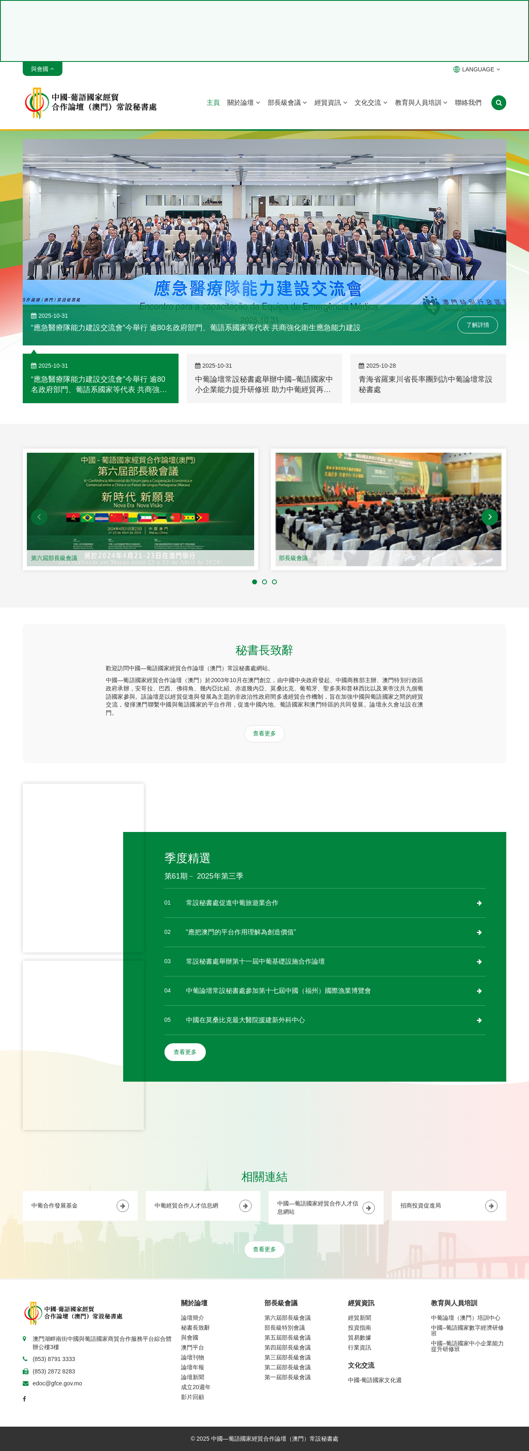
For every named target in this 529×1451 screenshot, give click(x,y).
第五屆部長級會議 (287, 1337)
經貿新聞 (359, 1317)
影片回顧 (192, 1397)
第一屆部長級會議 (287, 1377)
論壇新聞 (192, 1377)
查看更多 (264, 733)
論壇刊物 (192, 1357)
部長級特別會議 (284, 1327)
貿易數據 (359, 1337)
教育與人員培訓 (421, 102)
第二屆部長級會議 (287, 1367)
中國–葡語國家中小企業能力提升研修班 (467, 1346)
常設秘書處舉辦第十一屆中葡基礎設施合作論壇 (255, 961)
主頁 (213, 102)
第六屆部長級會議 (54, 558)
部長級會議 (287, 102)
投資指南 (359, 1327)
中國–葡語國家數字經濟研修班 (467, 1330)
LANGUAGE (476, 69)
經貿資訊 (331, 102)
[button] (39, 517)
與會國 (189, 1337)
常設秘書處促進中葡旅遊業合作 (232, 902)
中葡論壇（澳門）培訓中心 (465, 1317)
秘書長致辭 (195, 1327)
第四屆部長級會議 (287, 1347)
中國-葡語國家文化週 (375, 1380)
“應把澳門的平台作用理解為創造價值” (241, 932)
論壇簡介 (192, 1317)
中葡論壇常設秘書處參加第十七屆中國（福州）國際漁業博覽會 (278, 990)
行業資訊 (359, 1347)
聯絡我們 (468, 102)
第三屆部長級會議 (287, 1357)
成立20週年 (196, 1387)
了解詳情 (477, 324)
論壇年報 (192, 1367)
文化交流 (371, 102)
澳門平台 (192, 1347)
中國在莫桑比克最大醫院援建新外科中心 (245, 1019)
